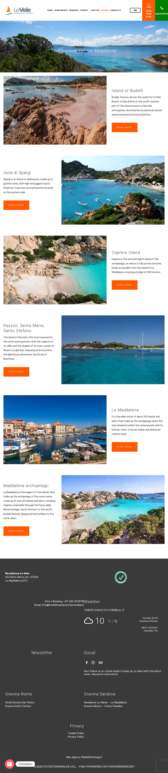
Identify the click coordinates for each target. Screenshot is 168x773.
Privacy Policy (76, 736)
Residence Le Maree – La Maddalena (105, 702)
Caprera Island (126, 252)
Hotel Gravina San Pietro (19, 702)
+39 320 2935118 (74, 601)
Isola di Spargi (17, 172)
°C (115, 621)
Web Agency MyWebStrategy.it (84, 757)
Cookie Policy (76, 733)
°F (109, 621)
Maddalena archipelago (26, 485)
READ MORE (125, 127)
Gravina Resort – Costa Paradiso (103, 706)
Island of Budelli (127, 90)
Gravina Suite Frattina (18, 706)
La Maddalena (125, 410)
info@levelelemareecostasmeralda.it (63, 605)
